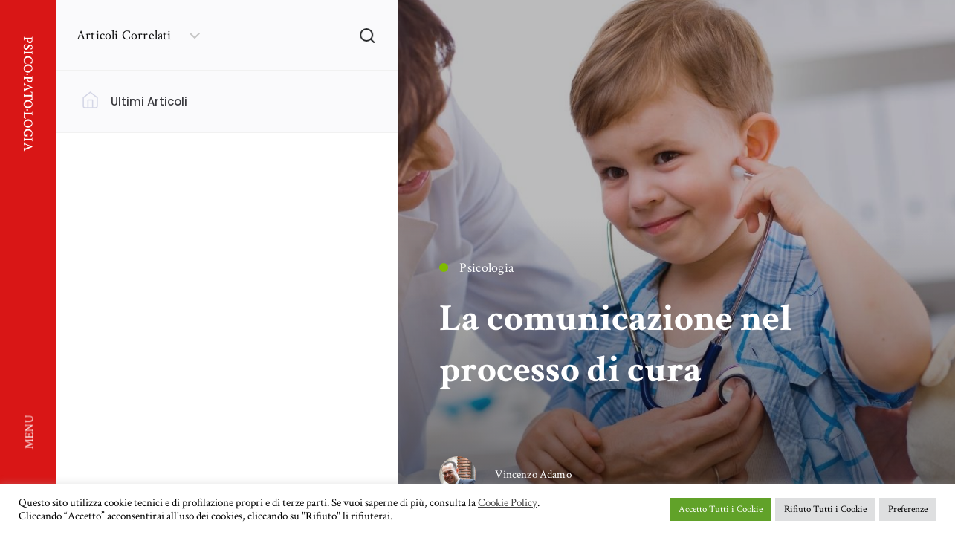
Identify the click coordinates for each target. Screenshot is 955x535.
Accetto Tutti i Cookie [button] (721, 509)
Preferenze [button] (908, 509)
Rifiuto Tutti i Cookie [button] (825, 509)
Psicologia (476, 267)
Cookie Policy (507, 503)
